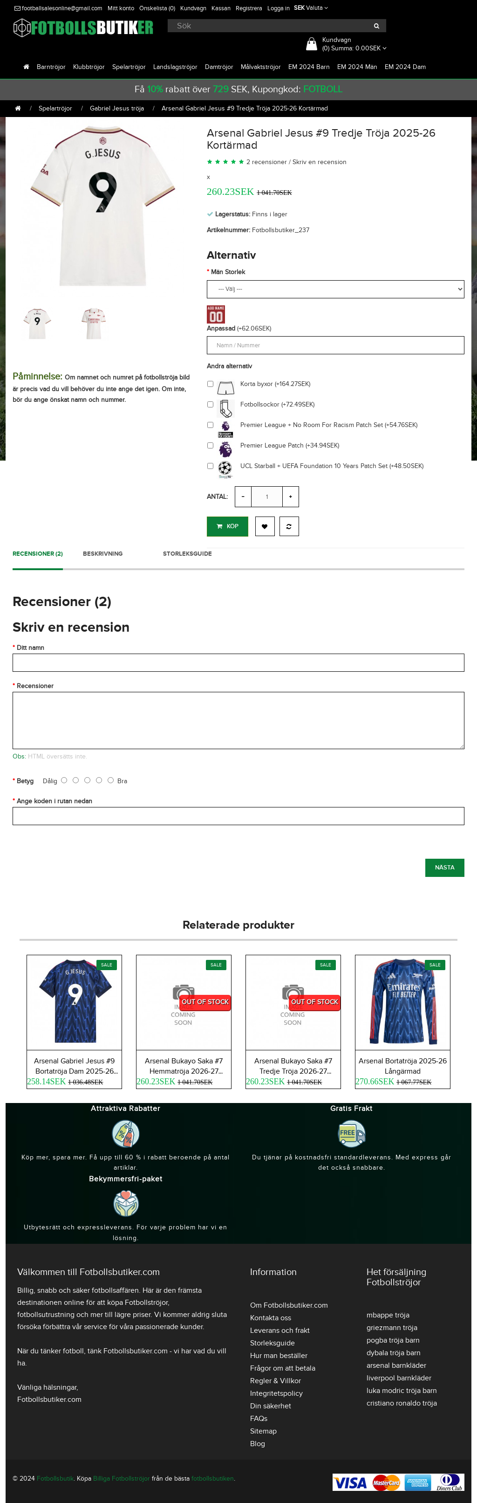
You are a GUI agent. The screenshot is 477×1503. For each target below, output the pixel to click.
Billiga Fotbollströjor (121, 1477)
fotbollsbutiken (212, 1477)
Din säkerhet (270, 1404)
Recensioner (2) (38, 552)
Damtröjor (219, 67)
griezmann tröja (392, 1326)
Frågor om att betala (282, 1366)
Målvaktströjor (261, 67)
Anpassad (221, 328)
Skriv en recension (320, 162)
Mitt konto (121, 8)
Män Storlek (228, 272)
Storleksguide (187, 552)
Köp (227, 526)
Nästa (445, 865)
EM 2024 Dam (405, 67)
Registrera (249, 8)
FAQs (258, 1416)
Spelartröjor (129, 67)
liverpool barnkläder (399, 1376)
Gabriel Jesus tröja (117, 108)
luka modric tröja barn (402, 1388)
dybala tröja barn (394, 1351)
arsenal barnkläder (396, 1363)
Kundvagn (193, 8)
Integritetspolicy (276, 1391)
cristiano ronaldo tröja (402, 1401)
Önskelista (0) (157, 8)
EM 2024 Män (357, 67)
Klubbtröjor (89, 67)
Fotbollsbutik (55, 1477)
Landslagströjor (175, 67)
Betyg (25, 779)
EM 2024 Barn (309, 67)
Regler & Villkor (275, 1379)
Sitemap (263, 1429)
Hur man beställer (278, 1353)
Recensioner (35, 684)
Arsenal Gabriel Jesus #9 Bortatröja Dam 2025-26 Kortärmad (74, 1069)
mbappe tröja (388, 1313)
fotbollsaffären (115, 1288)
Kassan (221, 8)
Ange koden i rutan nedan (54, 799)
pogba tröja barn (393, 1338)
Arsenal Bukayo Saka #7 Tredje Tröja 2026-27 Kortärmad (293, 1069)
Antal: (217, 497)
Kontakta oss (270, 1316)
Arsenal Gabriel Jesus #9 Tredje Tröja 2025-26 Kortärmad (245, 108)
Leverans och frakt (280, 1328)
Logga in (278, 8)
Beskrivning (103, 552)
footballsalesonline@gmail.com (58, 8)
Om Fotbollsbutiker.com (289, 1303)
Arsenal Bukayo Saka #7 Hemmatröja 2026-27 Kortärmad (184, 1069)
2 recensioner (266, 162)
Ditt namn (30, 646)
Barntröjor (51, 67)
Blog (257, 1442)
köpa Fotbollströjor (137, 1300)
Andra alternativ (229, 366)
